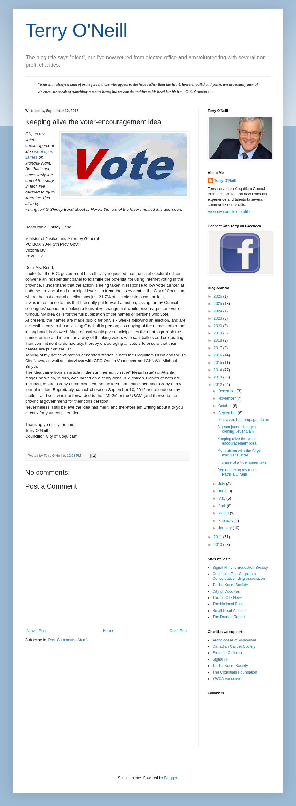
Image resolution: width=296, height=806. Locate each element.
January (225, 528)
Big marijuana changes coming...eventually (236, 429)
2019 (218, 333)
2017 (218, 348)
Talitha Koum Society (230, 585)
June (222, 491)
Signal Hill (221, 659)
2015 (218, 363)
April (222, 506)
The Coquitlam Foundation (235, 672)
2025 (218, 303)
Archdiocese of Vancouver (234, 640)
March (224, 513)
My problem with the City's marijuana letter (239, 453)
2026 (218, 296)
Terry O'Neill (76, 30)
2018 (218, 340)
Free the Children (227, 653)
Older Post (178, 631)
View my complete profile (229, 212)
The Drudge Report (229, 617)
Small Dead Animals (229, 610)
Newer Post (36, 631)
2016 (218, 355)
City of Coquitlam (227, 591)
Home (108, 631)
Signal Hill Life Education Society (240, 567)
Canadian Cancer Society (234, 646)
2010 (218, 544)
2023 (218, 318)
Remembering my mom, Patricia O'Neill (237, 472)
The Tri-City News (227, 598)
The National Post (227, 604)
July (222, 484)
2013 (218, 377)
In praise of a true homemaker (242, 462)
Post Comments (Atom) (68, 640)
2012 (218, 385)
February (226, 520)
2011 (218, 537)
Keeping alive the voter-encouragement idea (237, 441)
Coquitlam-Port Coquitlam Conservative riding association (239, 576)
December (227, 391)
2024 (218, 311)
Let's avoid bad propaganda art (243, 419)
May (222, 498)
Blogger (170, 778)
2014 (218, 370)
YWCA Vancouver (227, 678)
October (225, 406)
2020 (218, 326)
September (228, 413)
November (227, 398)
